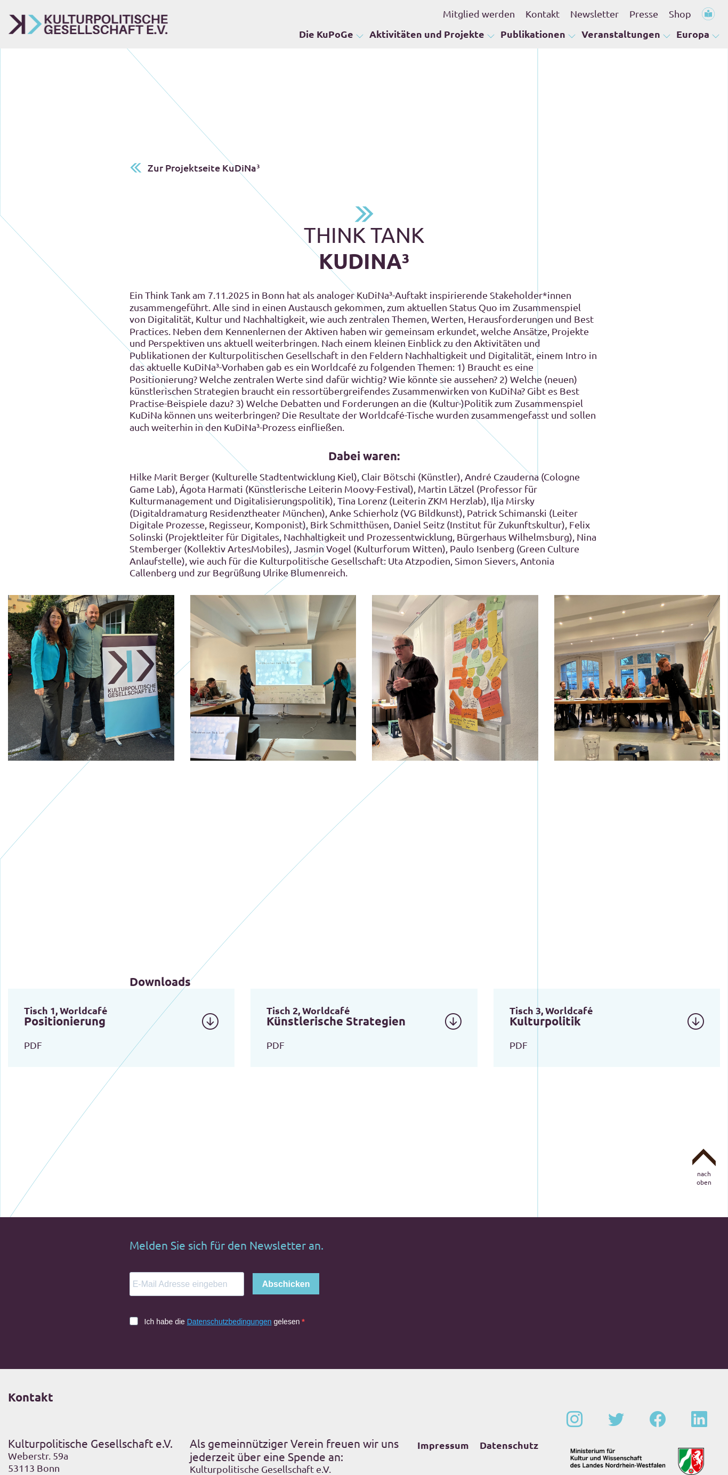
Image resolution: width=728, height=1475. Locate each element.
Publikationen (532, 35)
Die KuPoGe (326, 35)
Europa (692, 35)
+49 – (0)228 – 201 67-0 (76, 1407)
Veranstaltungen (620, 35)
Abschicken (286, 1204)
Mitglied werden (479, 13)
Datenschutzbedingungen (229, 1241)
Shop (680, 13)
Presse (643, 13)
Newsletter (594, 13)
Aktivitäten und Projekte (426, 35)
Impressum (443, 1365)
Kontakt (542, 13)
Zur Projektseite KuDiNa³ (204, 88)
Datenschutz (509, 1365)
